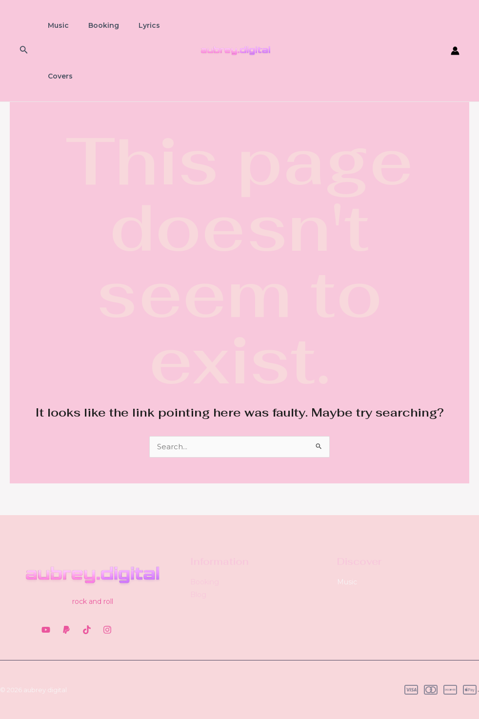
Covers (57, 76)
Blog (198, 594)
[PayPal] (66, 629)
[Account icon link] (455, 50)
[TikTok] (86, 629)
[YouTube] (45, 629)
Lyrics (134, 25)
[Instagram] (107, 629)
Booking (95, 25)
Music (55, 25)
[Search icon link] (24, 50)
